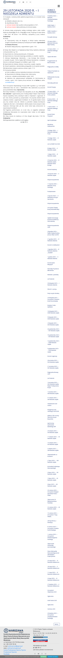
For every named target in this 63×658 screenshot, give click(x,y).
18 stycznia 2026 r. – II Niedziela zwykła (53, 174)
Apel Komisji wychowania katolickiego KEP (51, 424)
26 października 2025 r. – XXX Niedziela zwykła (53, 329)
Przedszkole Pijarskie (10, 652)
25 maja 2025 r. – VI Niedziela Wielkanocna (53, 561)
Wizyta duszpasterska (53, 179)
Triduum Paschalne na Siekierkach (53, 71)
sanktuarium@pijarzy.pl (15, 646)
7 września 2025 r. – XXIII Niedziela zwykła (52, 392)
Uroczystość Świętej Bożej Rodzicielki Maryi (53, 208)
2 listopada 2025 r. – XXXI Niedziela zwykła (53, 323)
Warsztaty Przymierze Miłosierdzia (53, 269)
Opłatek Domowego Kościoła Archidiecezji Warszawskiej (52, 219)
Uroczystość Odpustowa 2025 (52, 591)
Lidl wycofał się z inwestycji (51, 521)
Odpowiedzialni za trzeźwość (52, 455)
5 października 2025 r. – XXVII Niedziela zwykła (53, 350)
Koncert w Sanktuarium (53, 245)
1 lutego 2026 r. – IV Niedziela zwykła (52, 155)
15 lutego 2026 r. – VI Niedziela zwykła (53, 138)
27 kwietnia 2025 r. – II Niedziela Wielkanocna (53, 585)
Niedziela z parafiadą (52, 274)
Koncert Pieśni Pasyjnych (51, 115)
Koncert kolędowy (52, 169)
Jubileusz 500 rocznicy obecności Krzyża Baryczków (53, 417)
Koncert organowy (52, 356)
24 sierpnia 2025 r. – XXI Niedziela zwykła (52, 431)
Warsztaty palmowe (52, 83)
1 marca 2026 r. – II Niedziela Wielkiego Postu (52, 108)
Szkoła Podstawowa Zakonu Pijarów (15, 650)
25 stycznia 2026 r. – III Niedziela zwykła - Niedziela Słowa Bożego (53, 162)
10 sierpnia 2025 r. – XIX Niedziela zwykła (52, 443)
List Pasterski (50, 279)
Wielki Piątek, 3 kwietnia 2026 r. (51, 26)
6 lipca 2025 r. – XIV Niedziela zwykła (52, 485)
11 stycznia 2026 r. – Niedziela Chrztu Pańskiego (52, 185)
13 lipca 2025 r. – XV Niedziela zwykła (52, 479)
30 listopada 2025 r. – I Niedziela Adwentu (53, 284)
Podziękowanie (51, 191)
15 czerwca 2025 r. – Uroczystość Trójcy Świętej (52, 514)
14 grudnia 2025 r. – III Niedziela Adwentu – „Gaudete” (53, 250)
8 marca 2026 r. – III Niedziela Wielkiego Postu (52, 100)
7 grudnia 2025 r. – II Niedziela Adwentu (52, 257)
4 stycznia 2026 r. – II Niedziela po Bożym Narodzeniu (52, 197)
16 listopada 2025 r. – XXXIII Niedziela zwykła (53, 312)
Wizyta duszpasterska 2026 (53, 226)
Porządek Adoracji (52, 37)
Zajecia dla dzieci (51, 56)
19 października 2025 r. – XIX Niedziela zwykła (53, 335)
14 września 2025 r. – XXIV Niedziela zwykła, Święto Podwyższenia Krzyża (53, 385)
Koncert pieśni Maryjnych (51, 263)
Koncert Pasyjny (51, 87)
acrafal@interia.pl (9, 82)
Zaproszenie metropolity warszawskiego (51, 545)
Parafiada (6, 654)
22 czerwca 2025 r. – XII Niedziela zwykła (53, 508)
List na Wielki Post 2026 (53, 144)
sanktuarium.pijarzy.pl (14, 648)
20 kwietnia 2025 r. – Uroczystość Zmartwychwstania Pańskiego (52, 615)
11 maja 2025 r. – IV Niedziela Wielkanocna (53, 573)
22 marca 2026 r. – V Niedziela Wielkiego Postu (52, 50)
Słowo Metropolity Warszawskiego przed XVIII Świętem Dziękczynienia (53, 553)
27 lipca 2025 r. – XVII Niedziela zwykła (52, 461)
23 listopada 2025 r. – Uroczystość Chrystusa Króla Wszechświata (53, 299)
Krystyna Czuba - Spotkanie (51, 306)
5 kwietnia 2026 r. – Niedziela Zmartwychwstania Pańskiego (52, 18)
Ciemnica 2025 (51, 609)
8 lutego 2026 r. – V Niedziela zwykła (52, 149)
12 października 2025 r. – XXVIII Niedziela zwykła (53, 342)
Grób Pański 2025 (52, 600)
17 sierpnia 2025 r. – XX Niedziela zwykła (53, 437)
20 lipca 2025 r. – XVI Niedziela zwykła (52, 473)
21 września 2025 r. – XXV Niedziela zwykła (53, 367)
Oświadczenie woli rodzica (52, 404)
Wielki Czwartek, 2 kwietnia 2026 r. (52, 32)
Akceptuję (43, 656)
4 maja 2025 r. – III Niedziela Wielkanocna (53, 579)
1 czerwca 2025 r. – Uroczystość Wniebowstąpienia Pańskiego (52, 537)
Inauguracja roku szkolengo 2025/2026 (53, 410)
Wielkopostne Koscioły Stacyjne (53, 77)
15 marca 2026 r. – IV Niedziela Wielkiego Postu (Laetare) (53, 93)
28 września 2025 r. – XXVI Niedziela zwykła (53, 361)
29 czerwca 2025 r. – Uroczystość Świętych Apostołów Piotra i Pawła (52, 492)
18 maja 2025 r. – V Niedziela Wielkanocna (53, 567)
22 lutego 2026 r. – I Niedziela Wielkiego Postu (52, 132)
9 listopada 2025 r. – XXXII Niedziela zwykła (53, 318)
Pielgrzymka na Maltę (53, 67)
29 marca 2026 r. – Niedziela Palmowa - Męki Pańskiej (52, 43)
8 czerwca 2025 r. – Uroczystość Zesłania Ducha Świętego (52, 528)
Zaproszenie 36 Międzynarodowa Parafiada (52, 501)
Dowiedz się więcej (52, 656)
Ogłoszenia (50, 596)
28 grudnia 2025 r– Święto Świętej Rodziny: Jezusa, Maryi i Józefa (53, 233)
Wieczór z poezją (52, 289)
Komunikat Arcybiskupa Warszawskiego (53, 467)
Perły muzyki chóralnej (53, 293)
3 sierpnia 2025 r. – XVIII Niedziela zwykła (52, 449)
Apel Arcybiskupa (51, 120)
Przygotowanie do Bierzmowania (52, 61)
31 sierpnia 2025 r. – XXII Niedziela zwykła (52, 398)
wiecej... (57, 624)
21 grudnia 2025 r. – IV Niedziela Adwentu (53, 239)
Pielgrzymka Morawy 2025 (52, 373)
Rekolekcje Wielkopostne (51, 125)
